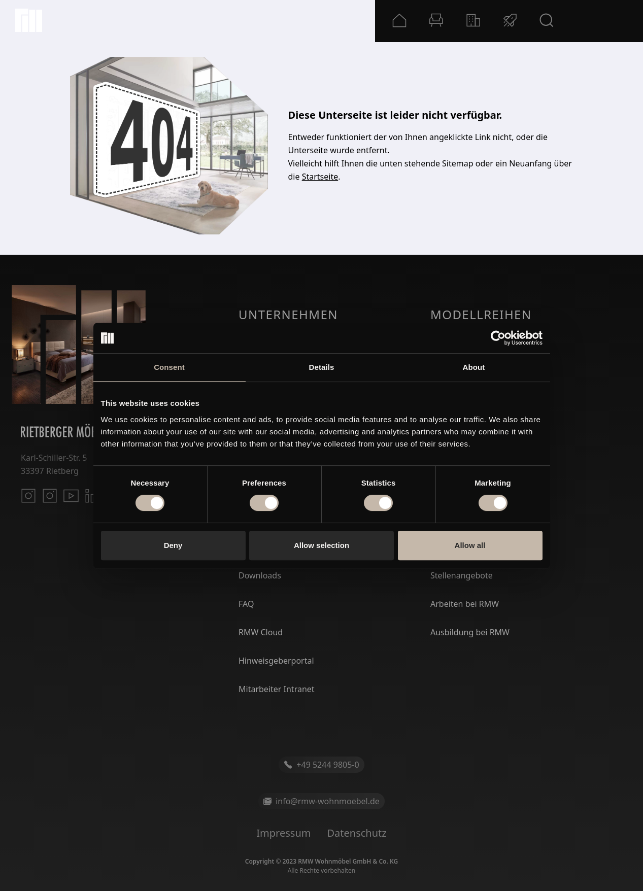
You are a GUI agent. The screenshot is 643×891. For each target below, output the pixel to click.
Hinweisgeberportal (276, 660)
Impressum (283, 833)
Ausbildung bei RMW (470, 632)
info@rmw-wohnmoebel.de (321, 801)
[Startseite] (28, 20)
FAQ (246, 603)
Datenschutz (356, 833)
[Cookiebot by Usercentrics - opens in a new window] (498, 338)
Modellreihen (481, 314)
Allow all (470, 545)
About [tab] (474, 367)
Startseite (320, 176)
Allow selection (321, 545)
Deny (173, 545)
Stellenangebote (461, 575)
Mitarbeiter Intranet (277, 689)
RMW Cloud (261, 632)
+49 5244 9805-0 (321, 764)
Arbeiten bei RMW (464, 603)
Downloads (260, 575)
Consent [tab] (169, 367)
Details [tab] (321, 367)
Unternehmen (288, 314)
